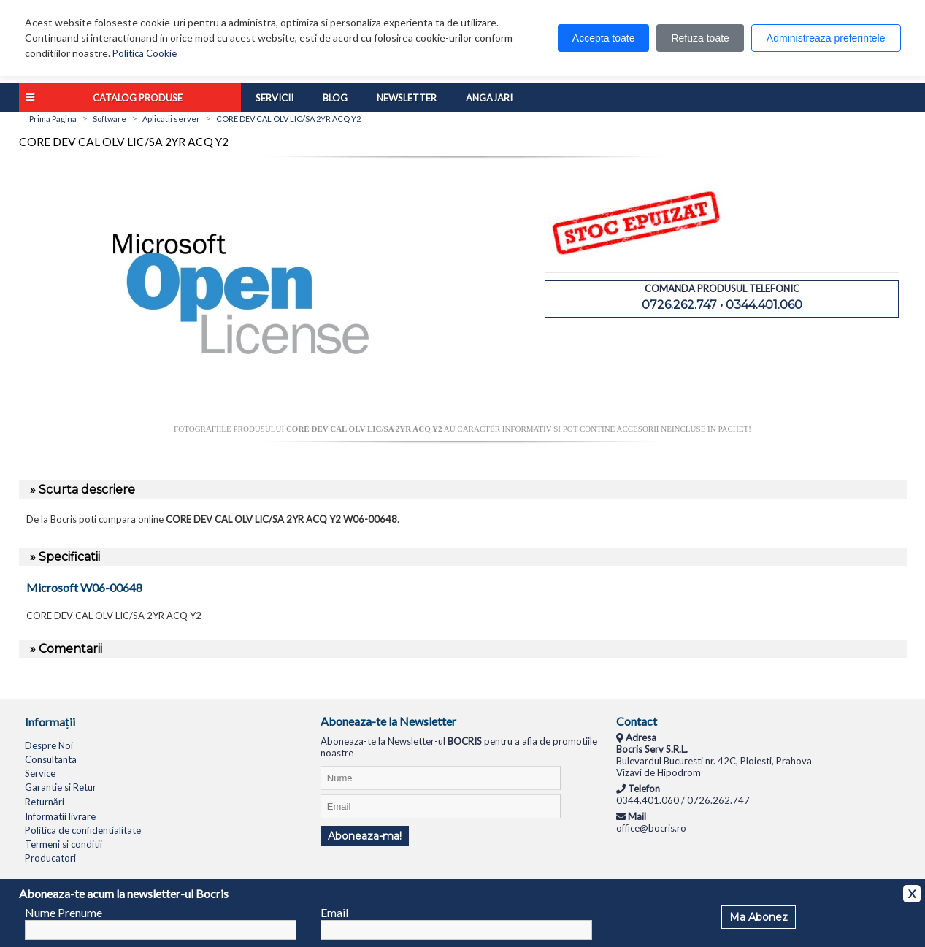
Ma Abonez (758, 917)
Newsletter (407, 98)
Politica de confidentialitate (83, 830)
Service (40, 773)
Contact (636, 721)
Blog (335, 98)
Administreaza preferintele (826, 38)
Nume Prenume (63, 912)
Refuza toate (700, 38)
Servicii (274, 98)
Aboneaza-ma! (365, 836)
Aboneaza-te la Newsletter (388, 721)
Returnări (44, 802)
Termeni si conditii (63, 844)
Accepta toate (603, 38)
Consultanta (51, 759)
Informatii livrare (60, 816)
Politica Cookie (144, 53)
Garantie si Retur (60, 787)
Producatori (50, 858)
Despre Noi (49, 745)
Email (334, 912)
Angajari (489, 98)
